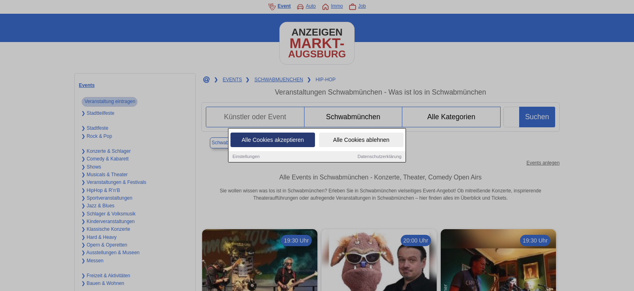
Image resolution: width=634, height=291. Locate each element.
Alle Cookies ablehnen (361, 140)
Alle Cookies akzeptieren (272, 140)
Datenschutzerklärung (379, 157)
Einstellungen (246, 157)
